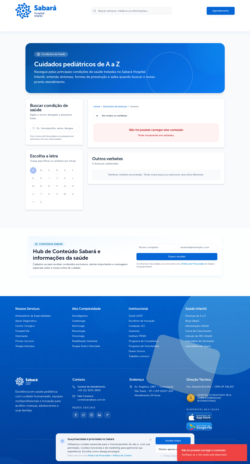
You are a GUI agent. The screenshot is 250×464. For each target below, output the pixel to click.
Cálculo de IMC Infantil (198, 336)
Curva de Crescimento (198, 331)
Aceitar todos (173, 440)
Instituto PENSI (137, 336)
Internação (21, 336)
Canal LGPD (136, 315)
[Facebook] (75, 415)
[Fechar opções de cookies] (150, 439)
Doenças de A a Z (195, 315)
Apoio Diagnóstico (26, 320)
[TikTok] (107, 415)
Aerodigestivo (80, 315)
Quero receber (177, 256)
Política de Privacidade (193, 264)
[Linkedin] (99, 415)
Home (97, 106)
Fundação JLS (137, 325)
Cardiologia (78, 320)
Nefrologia (78, 325)
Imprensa (134, 331)
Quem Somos (137, 351)
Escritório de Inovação (142, 320)
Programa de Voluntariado (144, 346)
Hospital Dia (22, 331)
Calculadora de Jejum (198, 346)
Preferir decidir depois (173, 456)
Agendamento (220, 10)
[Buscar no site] (131, 10)
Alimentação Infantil (197, 325)
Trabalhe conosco (139, 356)
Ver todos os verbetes (111, 115)
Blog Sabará (192, 320)
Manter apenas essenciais (173, 449)
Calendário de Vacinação (199, 341)
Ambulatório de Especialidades (33, 315)
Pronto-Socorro (24, 341)
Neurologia (78, 331)
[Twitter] (83, 415)
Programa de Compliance (143, 341)
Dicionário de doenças (115, 106)
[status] (212, 452)
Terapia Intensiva (24, 346)
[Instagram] (91, 415)
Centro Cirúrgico (25, 325)
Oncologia (78, 336)
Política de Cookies (122, 455)
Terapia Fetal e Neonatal (86, 346)
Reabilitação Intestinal (84, 341)
